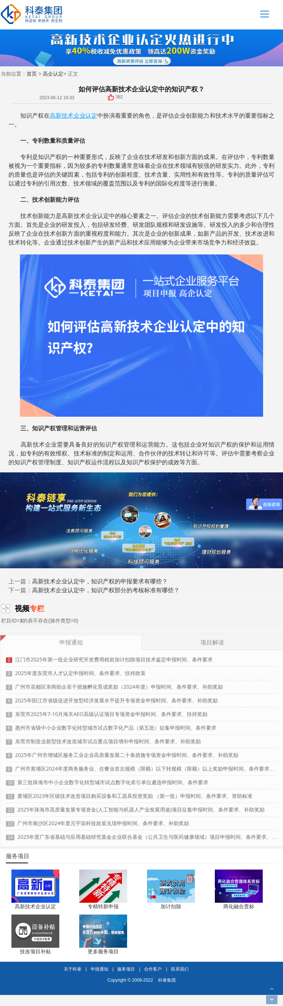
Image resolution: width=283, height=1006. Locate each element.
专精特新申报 (103, 906)
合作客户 (153, 969)
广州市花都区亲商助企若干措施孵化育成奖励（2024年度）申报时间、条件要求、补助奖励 (119, 683)
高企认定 (53, 73)
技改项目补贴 (35, 951)
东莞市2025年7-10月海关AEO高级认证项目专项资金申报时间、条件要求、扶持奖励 (111, 711)
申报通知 (99, 969)
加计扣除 (171, 906)
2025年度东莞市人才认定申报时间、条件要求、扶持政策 (80, 670)
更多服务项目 (103, 951)
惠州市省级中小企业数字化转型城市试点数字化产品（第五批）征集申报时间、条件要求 (115, 724)
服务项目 (126, 969)
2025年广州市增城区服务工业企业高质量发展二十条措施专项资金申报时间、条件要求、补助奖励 (126, 752)
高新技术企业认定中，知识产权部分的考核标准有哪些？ (105, 590)
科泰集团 (167, 980)
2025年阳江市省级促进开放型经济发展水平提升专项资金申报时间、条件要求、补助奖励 (116, 697)
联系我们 (180, 969)
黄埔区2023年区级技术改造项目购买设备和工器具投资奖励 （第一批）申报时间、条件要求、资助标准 (134, 793)
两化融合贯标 (238, 906)
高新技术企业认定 (73, 115)
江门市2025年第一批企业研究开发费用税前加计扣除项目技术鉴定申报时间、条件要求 (114, 656)
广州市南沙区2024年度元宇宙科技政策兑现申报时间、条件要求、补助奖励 (103, 820)
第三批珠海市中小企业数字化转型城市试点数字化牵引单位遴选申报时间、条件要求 (112, 779)
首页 (32, 73)
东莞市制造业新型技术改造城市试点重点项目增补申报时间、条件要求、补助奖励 (108, 738)
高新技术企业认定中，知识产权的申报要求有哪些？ (100, 581)
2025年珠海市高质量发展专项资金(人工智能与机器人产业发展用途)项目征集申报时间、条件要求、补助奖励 (140, 806)
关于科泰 (72, 969)
